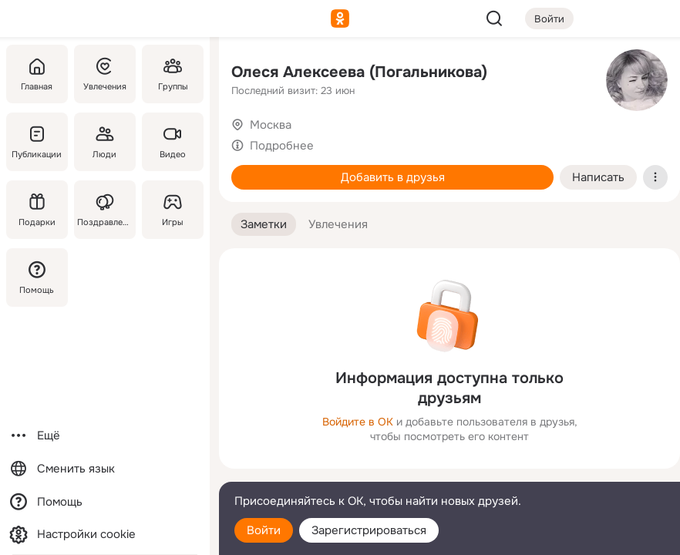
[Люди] (105, 142)
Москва (270, 125)
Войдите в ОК (357, 422)
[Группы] (173, 74)
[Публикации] (37, 142)
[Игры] (173, 210)
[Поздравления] (105, 210)
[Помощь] (37, 277)
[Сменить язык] (105, 469)
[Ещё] (105, 435)
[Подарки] (37, 210)
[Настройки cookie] (105, 534)
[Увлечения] (105, 74)
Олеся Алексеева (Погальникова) (359, 72)
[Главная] (37, 74)
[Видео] (173, 142)
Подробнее (282, 146)
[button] (263, 225)
